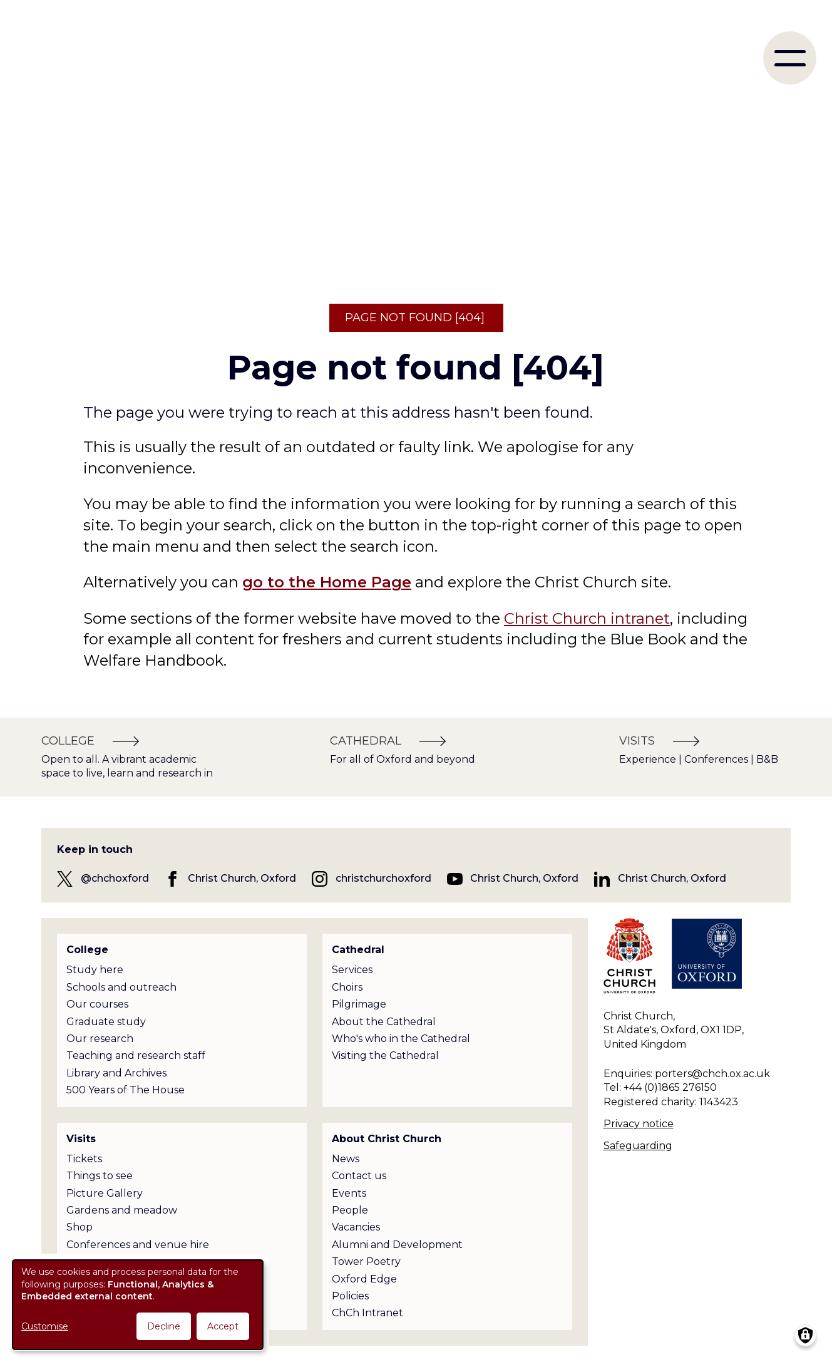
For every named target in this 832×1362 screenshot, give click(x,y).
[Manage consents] (805, 1335)
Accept (223, 1326)
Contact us (359, 1176)
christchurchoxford (383, 878)
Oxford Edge (364, 1279)
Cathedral (358, 950)
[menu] (789, 58)
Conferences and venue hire (137, 1245)
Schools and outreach (121, 987)
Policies (350, 1296)
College (87, 950)
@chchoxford (115, 878)
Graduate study (106, 1022)
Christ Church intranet (587, 618)
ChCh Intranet (367, 1313)
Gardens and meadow (121, 1210)
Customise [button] (44, 1326)
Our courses (97, 1004)
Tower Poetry (366, 1261)
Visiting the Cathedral (385, 1055)
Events (349, 1193)
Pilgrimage (359, 1004)
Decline (163, 1326)
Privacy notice (638, 1124)
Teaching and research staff (135, 1055)
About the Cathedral (384, 1022)
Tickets (84, 1159)
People (350, 1210)
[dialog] (138, 1304)
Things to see (99, 1176)
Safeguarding (637, 1146)
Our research (99, 1039)
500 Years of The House (125, 1090)
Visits (81, 1139)
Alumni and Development (397, 1245)
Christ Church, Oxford (242, 878)
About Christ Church (386, 1139)
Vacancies (356, 1227)
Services (352, 970)
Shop (79, 1227)
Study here (94, 970)
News (345, 1159)
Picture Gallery (104, 1193)
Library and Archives (116, 1073)
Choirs (347, 987)
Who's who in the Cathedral (401, 1039)
